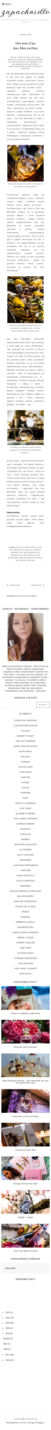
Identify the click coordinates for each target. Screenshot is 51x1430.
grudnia (6, 1338)
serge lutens (25, 938)
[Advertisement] (25, 1386)
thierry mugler (25, 943)
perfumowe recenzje (20, 66)
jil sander (25, 850)
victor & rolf (25, 953)
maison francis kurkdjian (25, 891)
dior (25, 798)
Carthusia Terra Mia (25, 1150)
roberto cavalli (25, 922)
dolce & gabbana (25, 803)
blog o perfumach (21, 57)
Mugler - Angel (25, 1217)
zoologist (25, 974)
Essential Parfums (25, 720)
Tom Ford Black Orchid (25, 1251)
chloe (25, 788)
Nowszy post (13, 585)
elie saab (25, 808)
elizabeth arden (25, 813)
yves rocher (25, 963)
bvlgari (25, 757)
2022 (7, 1312)
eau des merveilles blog (24, 58)
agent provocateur (26, 746)
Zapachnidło (10, 1268)
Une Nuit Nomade (25, 741)
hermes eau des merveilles (25, 552)
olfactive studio (25, 906)
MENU (5, 4)
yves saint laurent (25, 968)
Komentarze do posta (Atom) (25, 596)
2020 (7, 1323)
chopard (25, 793)
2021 (7, 1318)
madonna (25, 886)
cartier (25, 777)
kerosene (25, 860)
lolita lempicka (25, 881)
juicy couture (25, 855)
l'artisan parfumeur (25, 865)
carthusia (25, 772)
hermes (31, 60)
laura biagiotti (25, 875)
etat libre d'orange (25, 819)
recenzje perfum (25, 560)
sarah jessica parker (25, 932)
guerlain (25, 834)
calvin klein (25, 767)
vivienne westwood (25, 958)
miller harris (25, 896)
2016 (7, 1360)
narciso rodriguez (25, 901)
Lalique (25, 731)
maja (5, 1349)
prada (25, 912)
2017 (7, 1355)
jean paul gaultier (25, 844)
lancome (25, 870)
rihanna (25, 917)
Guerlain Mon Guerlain (25, 1047)
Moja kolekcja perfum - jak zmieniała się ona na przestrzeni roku (25, 1081)
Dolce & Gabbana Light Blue (25, 1013)
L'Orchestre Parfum (25, 726)
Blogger (40, 1423)
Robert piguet (25, 736)
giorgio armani (25, 824)
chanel (25, 782)
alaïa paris (25, 751)
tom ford (25, 948)
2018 (7, 1333)
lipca (5, 1344)
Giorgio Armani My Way (25, 1183)
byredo (25, 762)
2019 (7, 1328)
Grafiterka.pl (30, 1419)
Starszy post (37, 585)
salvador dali (25, 927)
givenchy (25, 829)
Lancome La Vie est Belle (25, 1116)
